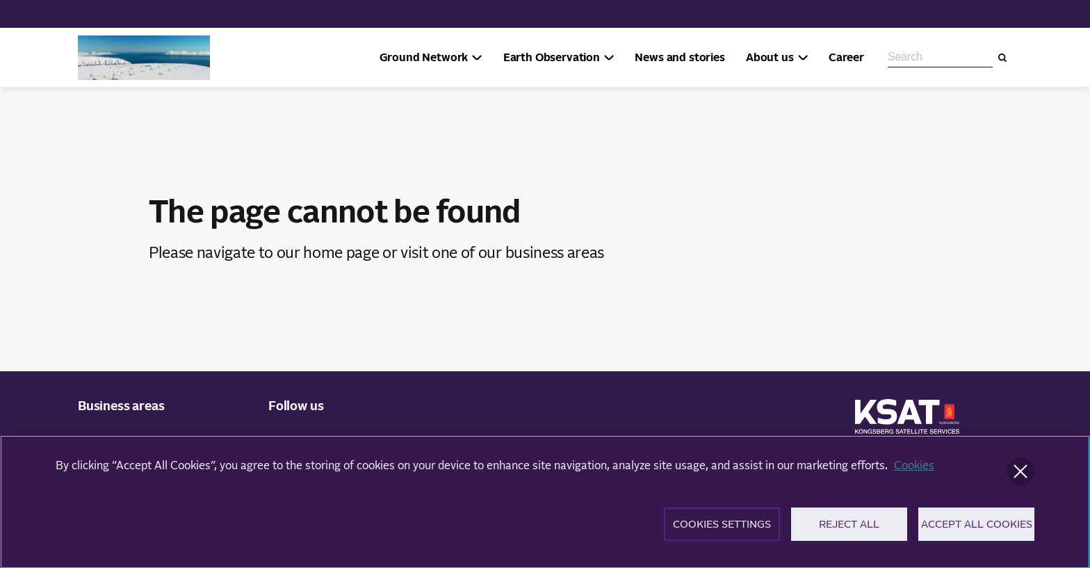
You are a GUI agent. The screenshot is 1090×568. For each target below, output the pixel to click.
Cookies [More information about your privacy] (914, 470)
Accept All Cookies (976, 529)
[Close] (1020, 475)
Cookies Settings (722, 529)
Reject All (849, 529)
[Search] (1002, 57)
